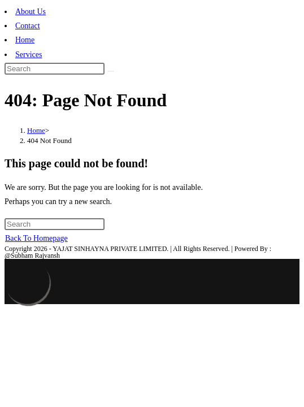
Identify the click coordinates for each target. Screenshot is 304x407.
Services (28, 54)
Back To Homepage (36, 238)
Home (24, 40)
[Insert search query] (55, 69)
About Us (30, 11)
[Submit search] (111, 71)
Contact (27, 25)
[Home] (36, 130)
